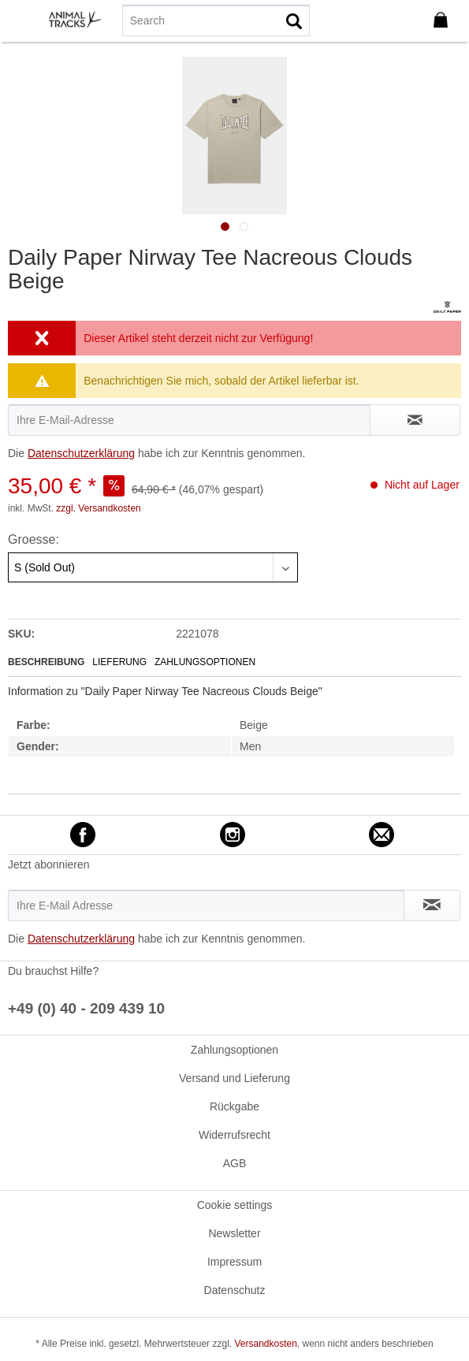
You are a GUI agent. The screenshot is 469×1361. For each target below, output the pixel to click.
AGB (235, 1163)
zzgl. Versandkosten (98, 508)
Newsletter (234, 1233)
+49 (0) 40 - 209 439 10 (86, 1008)
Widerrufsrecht (234, 1135)
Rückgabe (234, 1106)
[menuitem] (23, 19)
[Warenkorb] (444, 20)
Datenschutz (235, 1290)
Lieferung (119, 661)
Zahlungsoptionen (204, 661)
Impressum (234, 1261)
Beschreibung (46, 661)
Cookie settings (235, 1205)
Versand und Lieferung (234, 1078)
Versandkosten (265, 1343)
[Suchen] (294, 20)
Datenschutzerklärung (81, 453)
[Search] (216, 20)
